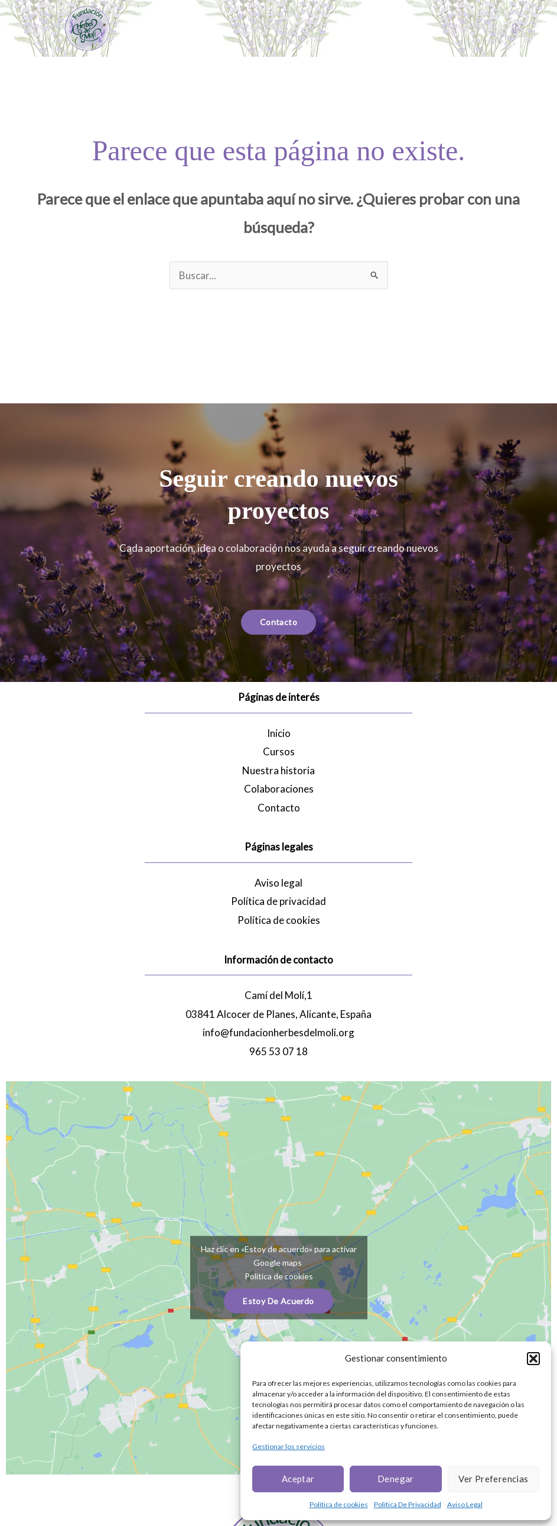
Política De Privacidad (407, 1504)
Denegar (395, 1478)
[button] (533, 1359)
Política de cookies (339, 1504)
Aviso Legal (465, 1504)
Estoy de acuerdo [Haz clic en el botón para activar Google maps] (278, 1301)
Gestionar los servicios (288, 1446)
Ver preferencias (493, 1478)
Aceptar (298, 1478)
